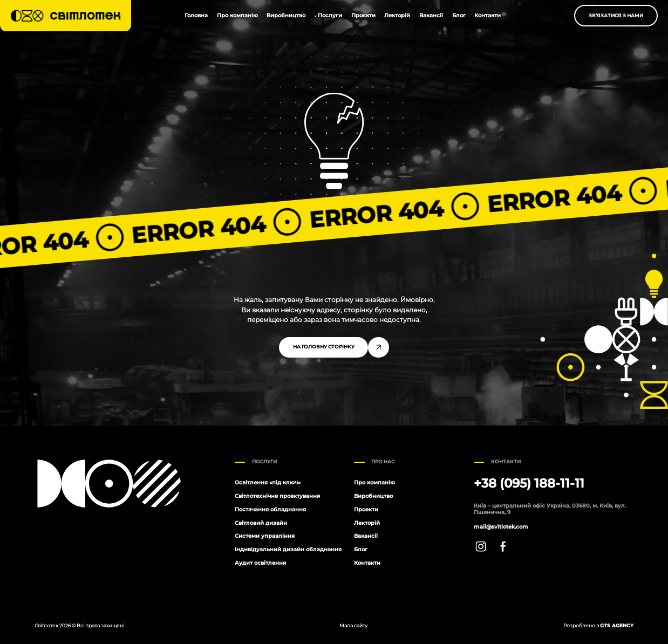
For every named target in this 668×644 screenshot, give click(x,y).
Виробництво (286, 15)
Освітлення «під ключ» (268, 482)
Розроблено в (598, 625)
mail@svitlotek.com (501, 527)
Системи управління (265, 535)
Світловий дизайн (261, 522)
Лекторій (397, 15)
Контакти (487, 15)
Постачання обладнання (270, 509)
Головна (196, 15)
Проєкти (363, 15)
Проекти (366, 509)
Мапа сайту (353, 625)
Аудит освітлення (260, 562)
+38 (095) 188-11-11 (529, 483)
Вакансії (431, 15)
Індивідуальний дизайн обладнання (288, 549)
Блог (459, 15)
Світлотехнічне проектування (277, 495)
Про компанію (237, 15)
